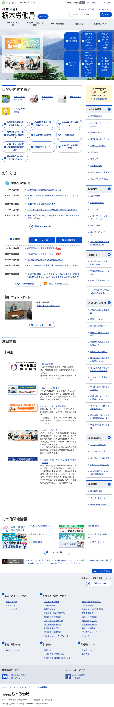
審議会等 (94, 159)
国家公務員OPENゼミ (99, 504)
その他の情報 (96, 165)
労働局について (89, 645)
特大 (94, 3)
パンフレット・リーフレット (99, 124)
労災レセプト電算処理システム (99, 388)
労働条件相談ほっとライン (99, 272)
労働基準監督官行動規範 (99, 426)
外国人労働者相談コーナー (99, 281)
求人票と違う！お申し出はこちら (99, 262)
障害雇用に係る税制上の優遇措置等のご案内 (99, 416)
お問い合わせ (92, 9)
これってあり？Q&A (99, 179)
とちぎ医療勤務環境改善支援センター (99, 242)
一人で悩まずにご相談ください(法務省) (99, 291)
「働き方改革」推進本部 (99, 311)
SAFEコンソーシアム (99, 464)
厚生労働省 (108, 3)
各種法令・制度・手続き (56, 600)
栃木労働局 (95, 196)
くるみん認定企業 (98, 444)
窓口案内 (48, 645)
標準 (82, 3)
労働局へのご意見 (100, 589)
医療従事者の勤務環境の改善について (99, 359)
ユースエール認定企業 (99, 458)
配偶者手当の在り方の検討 (99, 333)
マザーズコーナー (98, 145)
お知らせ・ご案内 (99, 302)
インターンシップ (98, 497)
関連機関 (99, 188)
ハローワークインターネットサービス (99, 217)
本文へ (81, 9)
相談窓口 (99, 254)
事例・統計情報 (13, 645)
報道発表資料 (96, 116)
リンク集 (8, 687)
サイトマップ (106, 9)
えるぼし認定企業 (98, 451)
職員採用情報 (48, 356)
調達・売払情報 (98, 319)
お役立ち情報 (99, 108)
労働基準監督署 (97, 202)
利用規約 (44, 687)
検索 (107, 14)
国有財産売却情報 (98, 326)
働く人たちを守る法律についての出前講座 (99, 369)
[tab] (15, 235)
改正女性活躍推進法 (50, 380)
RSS (51, 276)
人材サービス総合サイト (52, 422)
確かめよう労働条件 (98, 351)
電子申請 (94, 152)
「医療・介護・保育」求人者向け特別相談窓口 (59, 453)
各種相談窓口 (96, 132)
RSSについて (63, 276)
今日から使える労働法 (99, 172)
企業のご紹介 (99, 437)
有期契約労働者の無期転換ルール (99, 343)
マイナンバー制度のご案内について (99, 407)
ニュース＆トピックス (17, 600)
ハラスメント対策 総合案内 (54, 399)
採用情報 (99, 483)
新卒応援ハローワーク (99, 139)
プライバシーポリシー (25, 687)
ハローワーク (96, 209)
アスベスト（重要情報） (98, 378)
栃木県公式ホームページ (99, 233)
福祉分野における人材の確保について (99, 397)
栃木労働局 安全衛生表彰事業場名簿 (99, 472)
